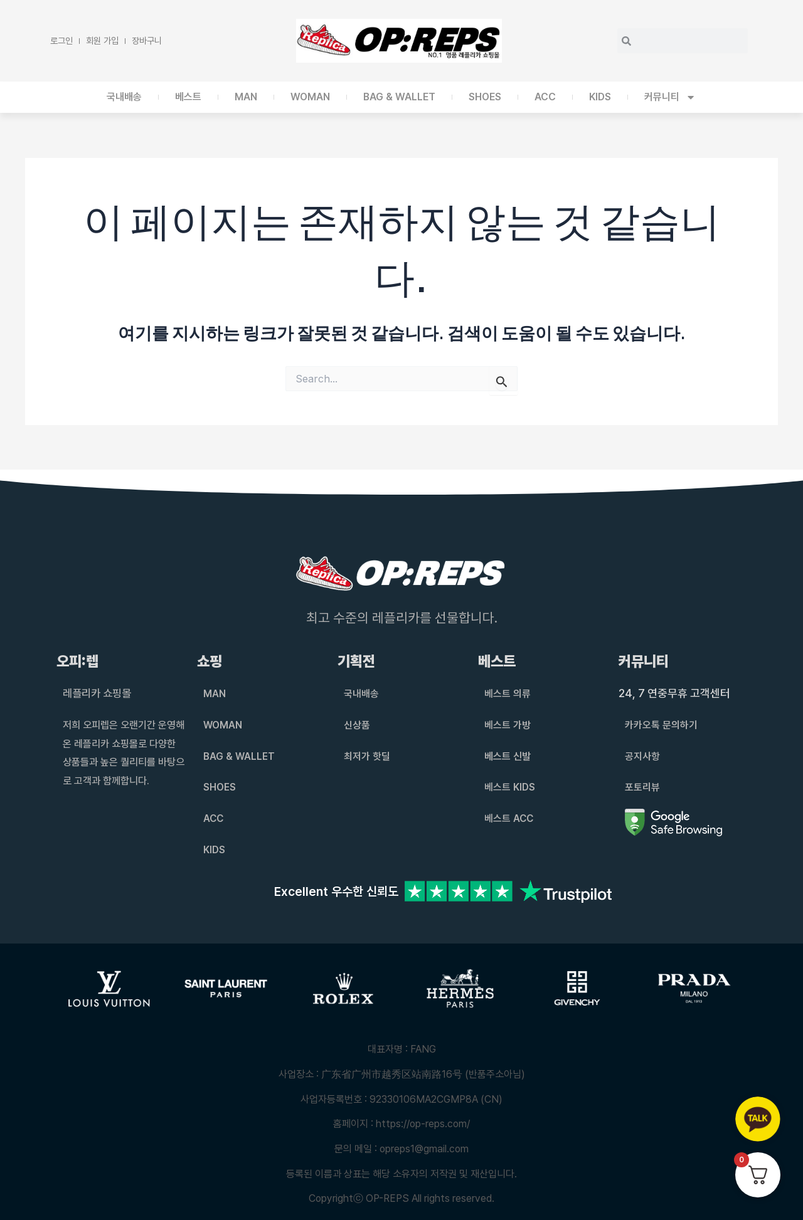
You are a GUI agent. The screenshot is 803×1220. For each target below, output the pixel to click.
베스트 (188, 97)
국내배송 (124, 97)
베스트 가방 (507, 725)
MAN (246, 97)
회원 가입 (102, 40)
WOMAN (310, 97)
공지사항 (642, 756)
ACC (545, 97)
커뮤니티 (670, 97)
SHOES (485, 97)
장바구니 (147, 40)
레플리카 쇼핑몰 (99, 693)
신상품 (357, 725)
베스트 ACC (509, 818)
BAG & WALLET (399, 97)
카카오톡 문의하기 (661, 725)
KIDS (600, 97)
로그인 (61, 40)
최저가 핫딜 (367, 756)
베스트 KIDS (509, 787)
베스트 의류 (507, 694)
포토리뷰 (642, 787)
